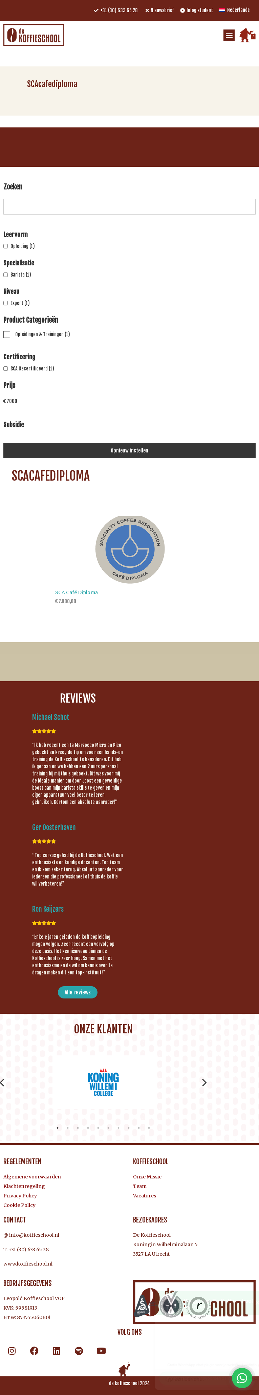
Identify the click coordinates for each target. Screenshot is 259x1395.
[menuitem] (234, 10)
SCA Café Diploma (76, 592)
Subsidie (13, 425)
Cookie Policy (19, 1205)
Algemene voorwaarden (32, 1177)
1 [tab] (57, 1128)
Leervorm (15, 234)
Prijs (9, 386)
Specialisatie (18, 263)
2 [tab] (67, 1128)
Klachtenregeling (24, 1186)
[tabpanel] (103, 1082)
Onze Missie (147, 1177)
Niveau (11, 291)
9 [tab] (138, 1128)
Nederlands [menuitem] (238, 10)
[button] (229, 35)
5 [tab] (98, 1128)
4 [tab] (88, 1128)
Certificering (19, 357)
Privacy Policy (20, 1196)
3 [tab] (77, 1128)
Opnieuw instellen (129, 450)
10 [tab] (149, 1128)
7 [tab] (118, 1128)
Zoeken (12, 187)
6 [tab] (108, 1128)
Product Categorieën (30, 320)
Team (140, 1186)
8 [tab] (128, 1128)
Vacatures (144, 1196)
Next (204, 1082)
